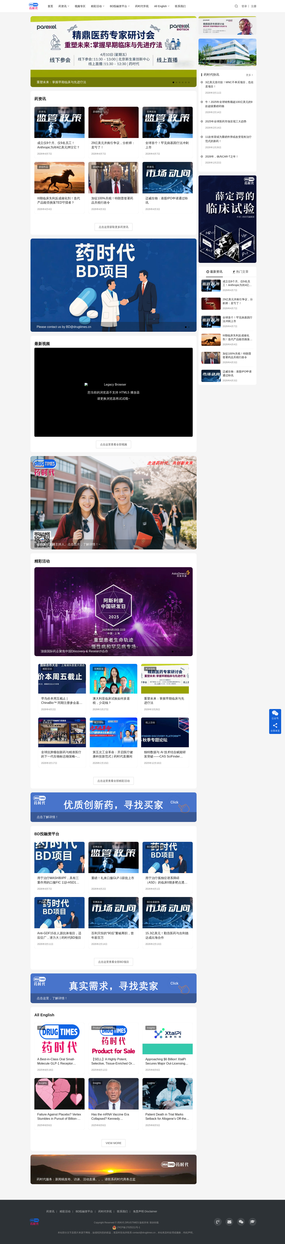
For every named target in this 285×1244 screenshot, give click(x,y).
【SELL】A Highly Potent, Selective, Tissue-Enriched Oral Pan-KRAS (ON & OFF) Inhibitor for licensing (113, 1062)
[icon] (218, 1222)
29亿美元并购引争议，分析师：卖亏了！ (113, 145)
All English (160, 6)
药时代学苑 (142, 6)
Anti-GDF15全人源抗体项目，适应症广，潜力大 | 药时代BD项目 (59, 935)
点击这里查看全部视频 (113, 444)
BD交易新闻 (153, 902)
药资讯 (63, 6)
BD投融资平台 (118, 6)
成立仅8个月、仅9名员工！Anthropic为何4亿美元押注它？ (58, 145)
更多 (250, 75)
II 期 (41, 846)
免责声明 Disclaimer (145, 1211)
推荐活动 (150, 669)
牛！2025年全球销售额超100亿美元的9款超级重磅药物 (228, 104)
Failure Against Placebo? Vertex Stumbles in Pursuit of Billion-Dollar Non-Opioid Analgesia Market (59, 1117)
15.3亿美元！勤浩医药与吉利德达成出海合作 (166, 935)
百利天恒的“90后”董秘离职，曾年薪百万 (112, 935)
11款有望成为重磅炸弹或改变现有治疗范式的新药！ (228, 139)
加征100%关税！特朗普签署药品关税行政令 (112, 200)
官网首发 (151, 111)
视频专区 (80, 6)
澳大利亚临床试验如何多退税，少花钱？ (111, 700)
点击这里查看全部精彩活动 (113, 780)
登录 (244, 6)
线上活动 (98, 722)
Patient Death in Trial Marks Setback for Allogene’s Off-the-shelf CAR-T (166, 1117)
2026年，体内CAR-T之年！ (221, 156)
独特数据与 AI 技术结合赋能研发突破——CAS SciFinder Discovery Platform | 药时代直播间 (165, 755)
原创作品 (97, 111)
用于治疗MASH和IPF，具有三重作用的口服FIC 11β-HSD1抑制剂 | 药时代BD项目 (58, 880)
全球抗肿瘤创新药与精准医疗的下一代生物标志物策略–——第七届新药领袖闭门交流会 (61, 755)
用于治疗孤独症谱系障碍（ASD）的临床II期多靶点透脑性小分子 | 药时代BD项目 (166, 880)
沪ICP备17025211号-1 (128, 1227)
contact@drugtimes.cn (144, 1232)
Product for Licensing (104, 1028)
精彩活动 (96, 6)
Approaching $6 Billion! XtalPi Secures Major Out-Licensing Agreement (165, 1062)
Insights (151, 1028)
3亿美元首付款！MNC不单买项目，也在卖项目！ (229, 84)
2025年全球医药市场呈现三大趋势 (225, 121)
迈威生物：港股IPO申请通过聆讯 (166, 200)
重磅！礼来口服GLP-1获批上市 (112, 878)
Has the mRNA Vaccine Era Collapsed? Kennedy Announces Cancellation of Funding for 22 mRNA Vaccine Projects (112, 1117)
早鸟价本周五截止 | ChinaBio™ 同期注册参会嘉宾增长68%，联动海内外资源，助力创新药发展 (61, 701)
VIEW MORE (113, 1143)
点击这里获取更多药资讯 (113, 226)
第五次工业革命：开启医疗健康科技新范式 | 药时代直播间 (113, 754)
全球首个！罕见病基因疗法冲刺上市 (167, 145)
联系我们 (180, 6)
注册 (253, 6)
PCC (41, 1028)
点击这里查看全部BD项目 (113, 961)
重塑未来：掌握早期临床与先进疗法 (164, 700)
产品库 (42, 902)
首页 (50, 6)
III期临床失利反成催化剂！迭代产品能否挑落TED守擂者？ (58, 200)
